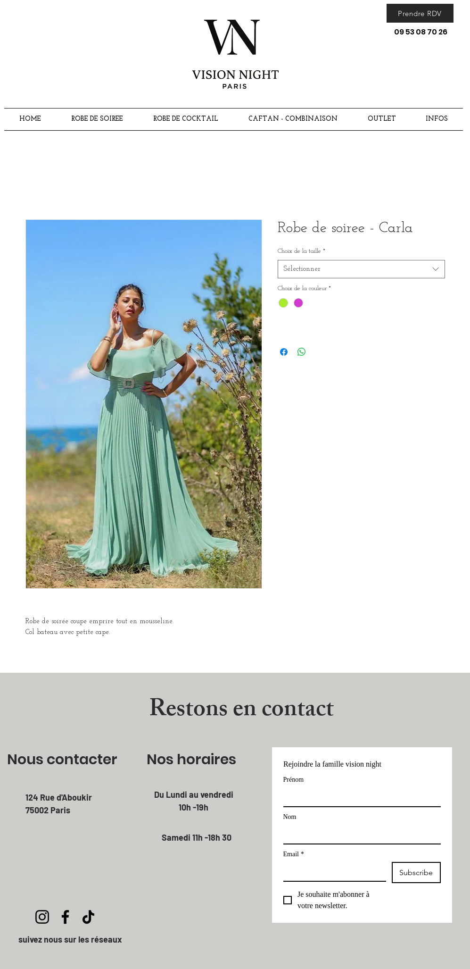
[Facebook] (65, 917)
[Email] (332, 871)
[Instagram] (42, 917)
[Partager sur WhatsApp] (301, 352)
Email (293, 854)
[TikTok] (88, 917)
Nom (290, 816)
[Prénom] (359, 796)
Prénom (293, 779)
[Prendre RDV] (420, 13)
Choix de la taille (301, 251)
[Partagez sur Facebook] (283, 352)
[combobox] (361, 269)
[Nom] (359, 834)
